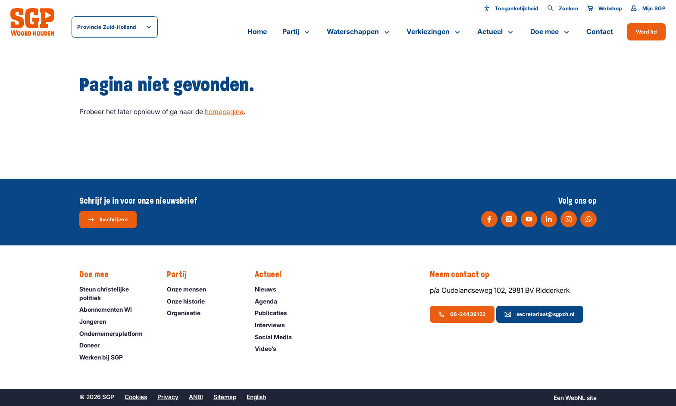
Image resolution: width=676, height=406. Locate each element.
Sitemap (224, 396)
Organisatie (187, 313)
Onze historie (190, 301)
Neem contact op (464, 275)
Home (257, 31)
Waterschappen (359, 32)
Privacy (167, 396)
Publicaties (275, 313)
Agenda (270, 301)
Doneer (93, 345)
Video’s (269, 348)
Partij (296, 32)
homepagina (224, 111)
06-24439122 (461, 314)
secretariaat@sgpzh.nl (539, 314)
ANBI (196, 396)
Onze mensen (190, 289)
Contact (599, 31)
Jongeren (96, 321)
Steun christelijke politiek (116, 293)
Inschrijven (108, 219)
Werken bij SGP (105, 357)
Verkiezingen (434, 32)
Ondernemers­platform (114, 333)
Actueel (496, 32)
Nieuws (269, 289)
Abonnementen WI (109, 309)
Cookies (136, 396)
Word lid (646, 31)
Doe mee (550, 32)
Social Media (277, 337)
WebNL (575, 397)
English (256, 396)
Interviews (274, 325)
